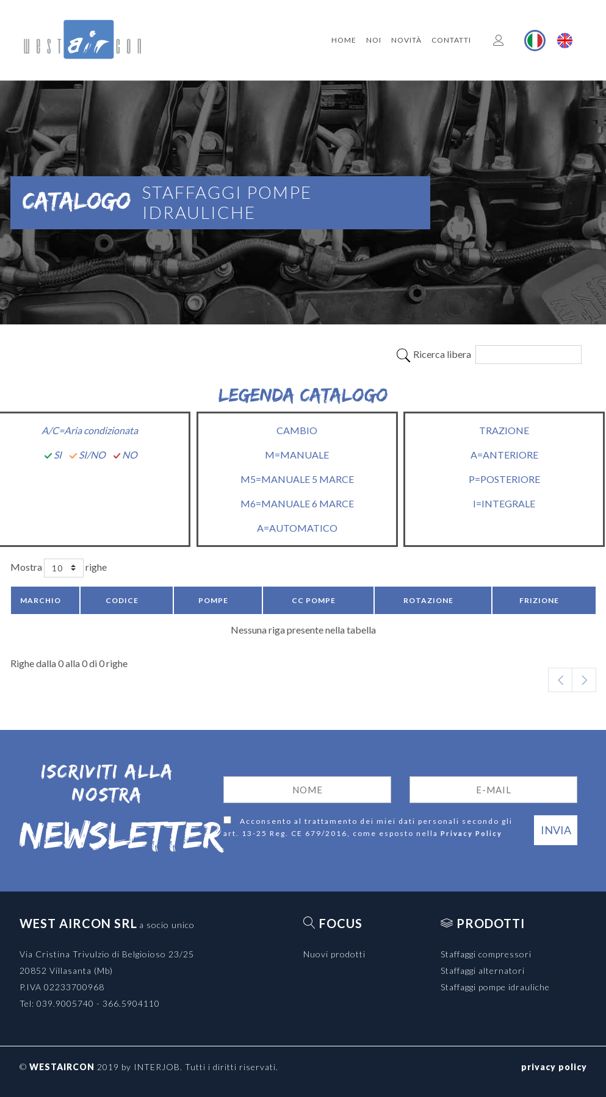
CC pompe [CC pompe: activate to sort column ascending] (314, 600)
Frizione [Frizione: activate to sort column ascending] (539, 600)
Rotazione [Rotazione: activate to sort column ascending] (428, 600)
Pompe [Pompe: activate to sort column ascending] (213, 600)
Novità (406, 40)
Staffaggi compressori (486, 954)
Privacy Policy (471, 833)
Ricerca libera (488, 354)
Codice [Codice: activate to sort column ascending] (122, 600)
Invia (556, 830)
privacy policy (554, 1067)
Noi (373, 40)
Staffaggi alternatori (483, 970)
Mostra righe (58, 568)
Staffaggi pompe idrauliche (495, 987)
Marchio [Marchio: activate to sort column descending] (40, 600)
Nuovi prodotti (334, 954)
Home (343, 40)
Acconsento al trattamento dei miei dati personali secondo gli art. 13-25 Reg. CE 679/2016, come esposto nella (368, 828)
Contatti (451, 40)
